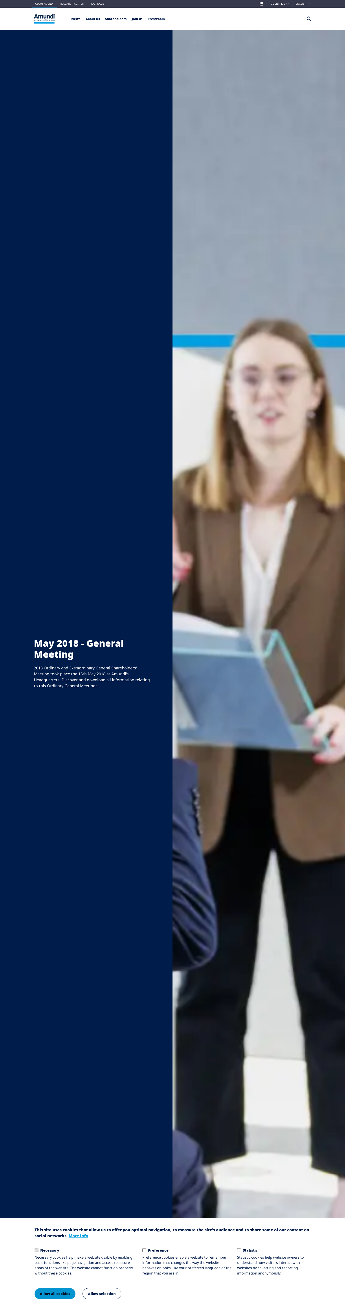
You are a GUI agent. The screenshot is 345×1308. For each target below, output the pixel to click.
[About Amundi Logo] (44, 19)
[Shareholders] (116, 19)
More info (78, 1236)
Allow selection (102, 1293)
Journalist (98, 3)
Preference (158, 1250)
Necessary (49, 1250)
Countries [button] (281, 3)
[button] (261, 3)
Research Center (72, 3)
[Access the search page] (309, 19)
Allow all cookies (55, 1293)
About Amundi (44, 3)
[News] (76, 19)
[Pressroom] (156, 19)
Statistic (250, 1250)
